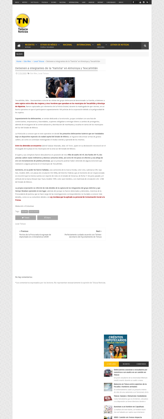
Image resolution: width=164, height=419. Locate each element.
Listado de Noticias (119, 45)
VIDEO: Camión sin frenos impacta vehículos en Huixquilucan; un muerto (133, 148)
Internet (100, 2)
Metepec (24, 2)
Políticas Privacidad (128, 415)
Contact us (143, 345)
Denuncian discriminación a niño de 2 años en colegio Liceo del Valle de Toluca (85, 359)
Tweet (23, 217)
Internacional (74, 2)
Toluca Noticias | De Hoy (44, 415)
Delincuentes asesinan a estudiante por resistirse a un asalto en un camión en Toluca (131, 98)
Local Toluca (39, 61)
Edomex (53, 2)
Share (41, 217)
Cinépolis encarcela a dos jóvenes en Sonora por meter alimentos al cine (133, 198)
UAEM (83, 2)
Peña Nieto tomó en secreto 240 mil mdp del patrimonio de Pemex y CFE (133, 212)
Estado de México (48, 46)
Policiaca (45, 2)
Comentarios (142, 90)
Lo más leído (115, 90)
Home (18, 61)
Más (100, 46)
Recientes (29, 46)
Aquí (147, 415)
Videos (121, 2)
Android (91, 2)
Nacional (62, 2)
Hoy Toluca (34, 2)
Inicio (17, 2)
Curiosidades (111, 2)
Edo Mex (27, 61)
